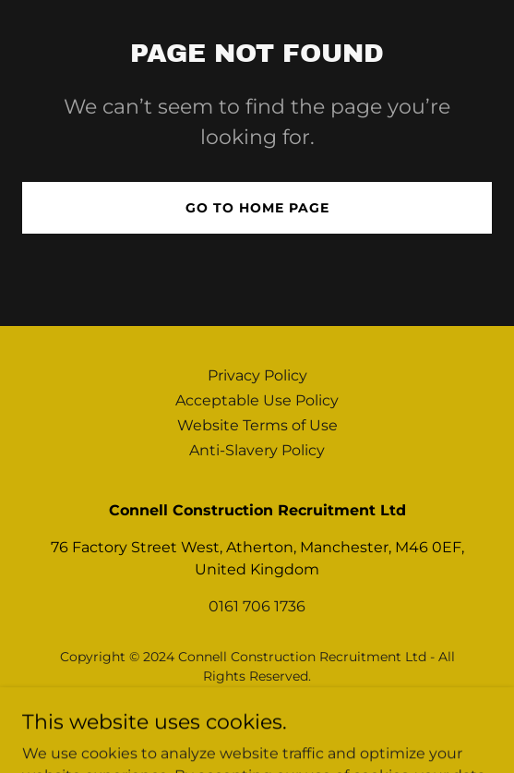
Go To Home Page (257, 207)
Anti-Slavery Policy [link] (257, 450)
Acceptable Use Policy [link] (257, 400)
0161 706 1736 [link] (257, 606)
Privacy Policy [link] (257, 375)
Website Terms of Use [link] (257, 425)
